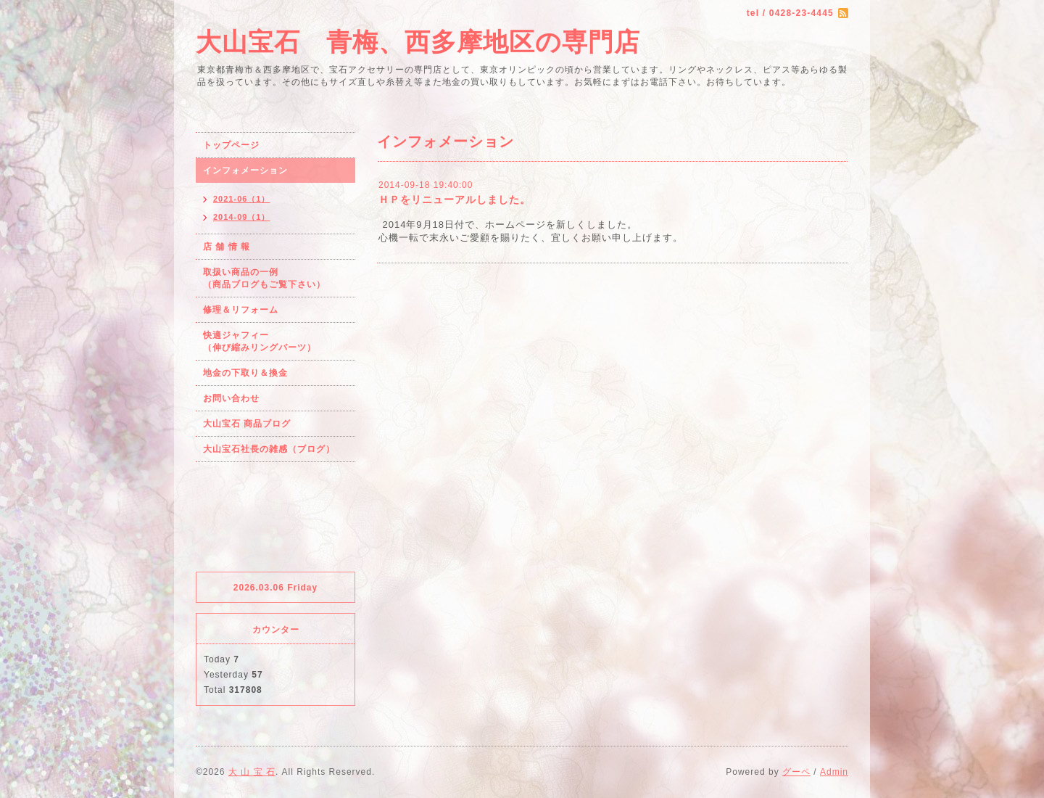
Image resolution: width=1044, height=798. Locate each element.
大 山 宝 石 (252, 772)
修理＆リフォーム (240, 310)
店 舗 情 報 (226, 247)
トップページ (231, 145)
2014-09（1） (241, 217)
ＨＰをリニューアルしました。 (454, 199)
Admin (834, 772)
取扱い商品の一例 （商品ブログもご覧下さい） (273, 278)
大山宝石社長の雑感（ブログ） (269, 449)
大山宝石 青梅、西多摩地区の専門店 (418, 42)
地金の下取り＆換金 (245, 373)
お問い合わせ (231, 398)
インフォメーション (245, 170)
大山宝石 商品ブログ (247, 424)
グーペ (796, 772)
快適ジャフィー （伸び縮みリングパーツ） (279, 341)
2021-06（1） (241, 198)
